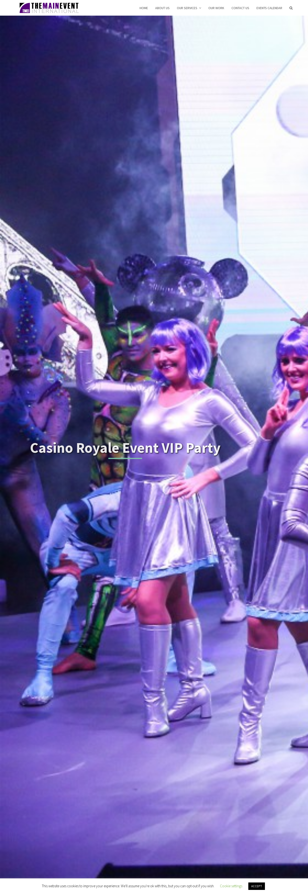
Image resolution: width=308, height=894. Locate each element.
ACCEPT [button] (256, 886)
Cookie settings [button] (231, 886)
